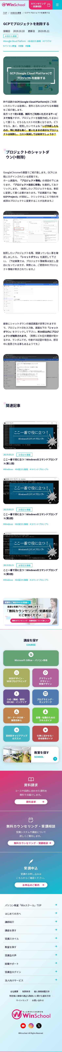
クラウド (48, 41)
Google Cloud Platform (15, 41)
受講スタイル (31, 938)
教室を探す (31, 947)
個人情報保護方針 (42, 991)
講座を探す (31, 930)
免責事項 (26, 991)
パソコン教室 (10, 45)
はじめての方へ (31, 913)
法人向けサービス (31, 980)
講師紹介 (31, 922)
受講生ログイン (31, 972)
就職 (21, 45)
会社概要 (14, 991)
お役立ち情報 (11, 36)
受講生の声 (31, 955)
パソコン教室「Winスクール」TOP (31, 905)
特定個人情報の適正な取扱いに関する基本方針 (30, 995)
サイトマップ (22, 1000)
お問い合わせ (38, 1000)
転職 (28, 45)
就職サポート (31, 963)
